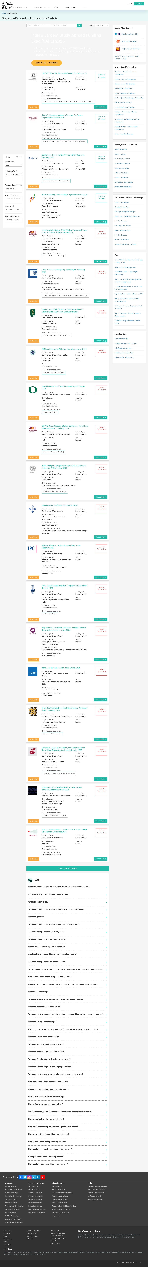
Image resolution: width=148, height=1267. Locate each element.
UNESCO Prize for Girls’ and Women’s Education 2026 (64, 73)
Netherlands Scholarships (123, 187)
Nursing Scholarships (122, 207)
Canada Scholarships (122, 168)
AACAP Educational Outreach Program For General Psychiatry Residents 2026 (62, 116)
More (85, 7)
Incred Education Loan (59, 1202)
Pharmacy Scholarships (123, 226)
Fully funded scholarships (123, 348)
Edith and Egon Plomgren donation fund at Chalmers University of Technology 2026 (64, 467)
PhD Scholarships (10, 1212)
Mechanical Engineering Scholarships (127, 216)
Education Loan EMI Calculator (98, 1186)
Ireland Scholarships (122, 173)
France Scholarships (122, 177)
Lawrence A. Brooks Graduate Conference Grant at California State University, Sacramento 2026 (62, 310)
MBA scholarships (11, 1202)
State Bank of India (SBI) (126, 34)
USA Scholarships (121, 149)
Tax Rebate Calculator (95, 1196)
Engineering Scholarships (13, 1196)
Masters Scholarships (12, 1209)
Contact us (7, 1244)
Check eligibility (100, 107)
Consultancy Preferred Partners (58, 1239)
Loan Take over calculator (96, 1193)
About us (7, 1233)
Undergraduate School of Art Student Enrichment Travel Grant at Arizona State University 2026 (64, 231)
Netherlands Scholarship (36, 1212)
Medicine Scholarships (122, 230)
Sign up (139, 4)
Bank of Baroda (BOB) (126, 42)
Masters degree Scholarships (125, 84)
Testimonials (8, 1239)
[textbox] (6, 178)
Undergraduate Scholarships (14, 1206)
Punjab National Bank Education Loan (64, 1206)
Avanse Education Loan (60, 1196)
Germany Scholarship (35, 1193)
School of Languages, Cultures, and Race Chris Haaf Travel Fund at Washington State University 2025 (63, 749)
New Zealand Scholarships (124, 182)
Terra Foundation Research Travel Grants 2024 (61, 668)
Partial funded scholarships (124, 353)
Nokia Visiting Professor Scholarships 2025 (60, 505)
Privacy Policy (31, 1233)
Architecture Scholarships (13, 1189)
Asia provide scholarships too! (125, 267)
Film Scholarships (121, 221)
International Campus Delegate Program (58, 1234)
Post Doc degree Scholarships (125, 107)
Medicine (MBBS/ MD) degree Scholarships (129, 98)
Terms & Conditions (33, 1231)
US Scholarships (33, 1186)
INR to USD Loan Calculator (96, 1189)
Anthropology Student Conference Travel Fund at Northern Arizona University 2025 (62, 788)
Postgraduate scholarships (14, 1222)
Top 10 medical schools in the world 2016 (129, 294)
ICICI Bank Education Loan (60, 1212)
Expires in (101, 76)
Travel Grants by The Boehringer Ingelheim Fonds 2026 (64, 195)
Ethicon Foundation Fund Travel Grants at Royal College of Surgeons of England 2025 (64, 830)
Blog (57, 7)
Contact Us (72, 7)
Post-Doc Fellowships (12, 1216)
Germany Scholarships (122, 159)
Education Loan (42, 7)
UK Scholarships (120, 154)
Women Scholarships (122, 339)
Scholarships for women (13, 1219)
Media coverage (32, 1236)
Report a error (55, 1243)
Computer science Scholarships (125, 244)
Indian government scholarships (125, 343)
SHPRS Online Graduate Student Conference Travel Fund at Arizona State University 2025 (65, 427)
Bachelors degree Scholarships (125, 79)
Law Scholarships (121, 235)
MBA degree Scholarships (123, 88)
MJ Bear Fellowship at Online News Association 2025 (64, 349)
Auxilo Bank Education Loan (61, 1209)
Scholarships (23, 7)
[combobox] (13, 165)
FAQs (5, 1242)
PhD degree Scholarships (123, 102)
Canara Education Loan (59, 1199)
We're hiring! (8, 1231)
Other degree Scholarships (124, 134)
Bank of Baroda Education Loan (62, 1193)
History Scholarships (122, 239)
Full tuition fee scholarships (124, 357)
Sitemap (30, 1239)
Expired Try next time (101, 232)
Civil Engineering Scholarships (125, 212)
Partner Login (55, 1231)
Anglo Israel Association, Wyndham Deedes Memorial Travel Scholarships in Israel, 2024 (64, 629)
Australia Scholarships (122, 163)
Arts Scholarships (11, 1186)
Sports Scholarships (122, 202)
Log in (130, 4)
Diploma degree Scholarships (125, 93)
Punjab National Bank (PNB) (127, 49)
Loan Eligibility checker (95, 1199)
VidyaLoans (56, 1216)
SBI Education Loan (58, 1189)
